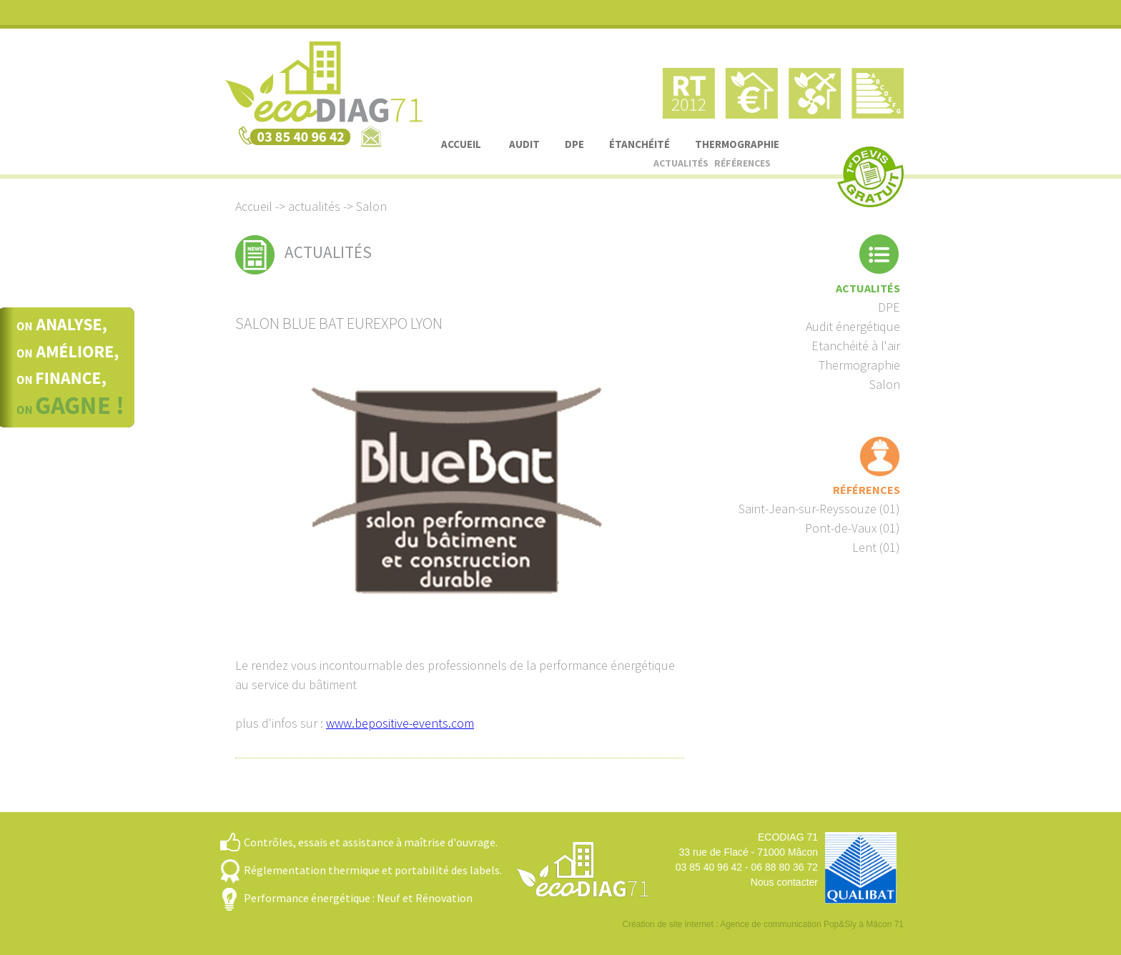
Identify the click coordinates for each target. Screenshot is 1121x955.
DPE (574, 144)
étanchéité (639, 144)
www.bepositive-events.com (400, 723)
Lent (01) (876, 547)
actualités (680, 163)
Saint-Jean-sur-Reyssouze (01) (819, 508)
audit (524, 144)
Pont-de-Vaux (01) (852, 528)
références (742, 163)
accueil (461, 144)
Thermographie (859, 365)
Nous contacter (784, 882)
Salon (884, 384)
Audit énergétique (853, 326)
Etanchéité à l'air (855, 345)
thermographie (737, 144)
